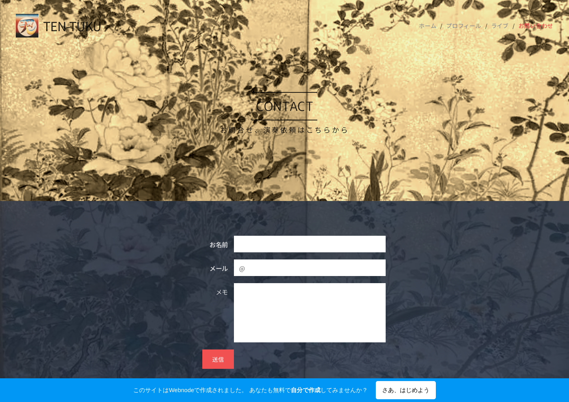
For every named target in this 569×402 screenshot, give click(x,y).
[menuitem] (434, 26)
